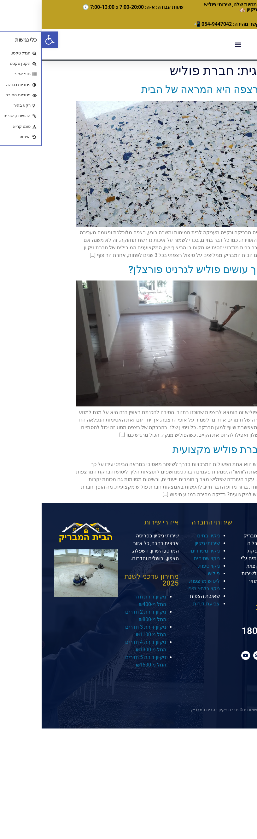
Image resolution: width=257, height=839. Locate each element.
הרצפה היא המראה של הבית (161, 89)
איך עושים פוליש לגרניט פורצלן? (155, 269)
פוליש (172, 573)
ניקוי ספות (167, 566)
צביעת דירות (164, 604)
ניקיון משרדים (163, 551)
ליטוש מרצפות (163, 581)
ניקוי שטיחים (165, 558)
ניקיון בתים (166, 536)
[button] (8, 39)
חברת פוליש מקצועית (177, 450)
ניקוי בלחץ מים (162, 589)
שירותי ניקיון (165, 543)
